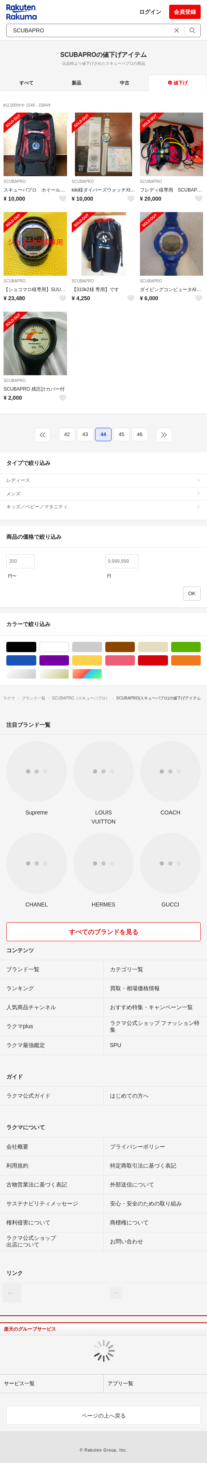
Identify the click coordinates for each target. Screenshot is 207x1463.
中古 (124, 83)
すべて (26, 83)
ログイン (150, 12)
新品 (76, 83)
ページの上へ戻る (104, 1415)
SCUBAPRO (15, 181)
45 (121, 434)
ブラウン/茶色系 (134, 647)
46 (139, 434)
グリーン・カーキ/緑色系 (200, 647)
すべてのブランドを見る (103, 932)
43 (85, 434)
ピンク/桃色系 (134, 661)
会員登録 (185, 12)
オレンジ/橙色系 (200, 661)
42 (67, 434)
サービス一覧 (19, 1383)
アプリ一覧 (120, 1383)
